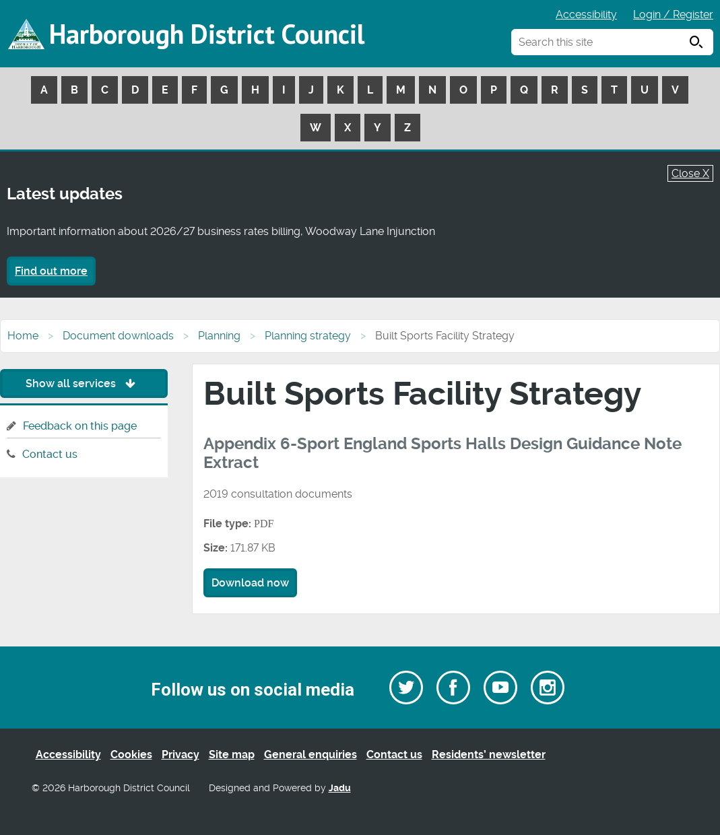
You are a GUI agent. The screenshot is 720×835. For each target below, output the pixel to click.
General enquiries (310, 754)
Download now (250, 582)
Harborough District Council (206, 33)
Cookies (131, 754)
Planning (219, 335)
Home (22, 335)
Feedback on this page (80, 426)
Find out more (51, 271)
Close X (690, 173)
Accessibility (586, 14)
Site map (232, 754)
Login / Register (673, 14)
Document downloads (118, 335)
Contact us (49, 454)
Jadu (340, 788)
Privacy (180, 754)
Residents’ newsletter (489, 754)
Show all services (84, 383)
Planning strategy (308, 335)
